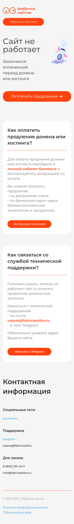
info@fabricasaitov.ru (17, 473)
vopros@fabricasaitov (17, 445)
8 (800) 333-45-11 (14, 466)
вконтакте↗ (10, 418)
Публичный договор (17, 512)
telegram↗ (10, 439)
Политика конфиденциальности (25, 507)
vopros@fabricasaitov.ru (28, 320)
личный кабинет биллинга (32, 169)
